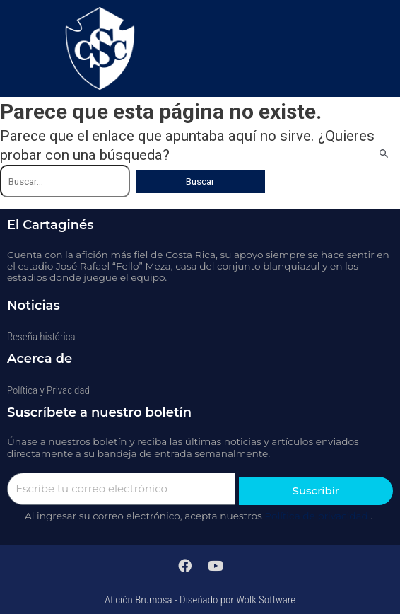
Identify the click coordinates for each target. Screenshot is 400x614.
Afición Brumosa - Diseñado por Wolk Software (200, 599)
